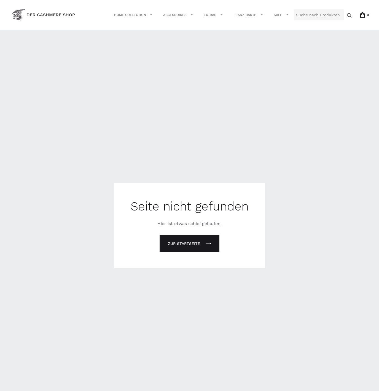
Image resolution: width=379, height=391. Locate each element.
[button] (133, 15)
